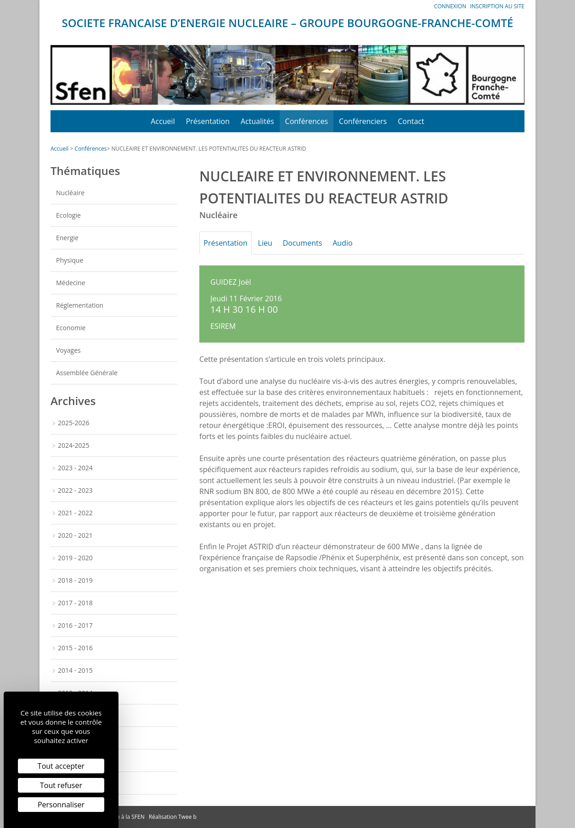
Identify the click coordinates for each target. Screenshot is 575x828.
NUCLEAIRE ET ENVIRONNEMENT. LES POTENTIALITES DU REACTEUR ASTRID (208, 148)
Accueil (163, 121)
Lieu (270, 243)
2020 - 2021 (75, 535)
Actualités (257, 121)
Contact (411, 121)
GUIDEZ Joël (230, 282)
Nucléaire (70, 192)
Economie (70, 327)
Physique (69, 260)
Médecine (70, 282)
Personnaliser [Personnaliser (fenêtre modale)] (61, 805)
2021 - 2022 (75, 512)
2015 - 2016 (75, 647)
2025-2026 (74, 422)
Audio (354, 243)
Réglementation (79, 305)
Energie (67, 237)
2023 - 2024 (75, 467)
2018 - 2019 (75, 580)
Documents (311, 243)
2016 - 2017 (75, 625)
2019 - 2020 (75, 557)
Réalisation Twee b (173, 817)
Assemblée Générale (87, 372)
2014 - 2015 (75, 670)
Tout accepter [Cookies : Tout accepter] (61, 766)
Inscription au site (497, 6)
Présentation (208, 121)
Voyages (68, 350)
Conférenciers (363, 121)
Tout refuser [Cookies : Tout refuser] (61, 785)
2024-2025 (74, 445)
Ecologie (68, 215)
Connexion (450, 6)
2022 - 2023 (75, 490)
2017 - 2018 (75, 602)
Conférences (306, 121)
